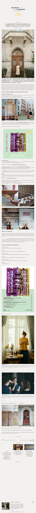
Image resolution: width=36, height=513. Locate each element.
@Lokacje (11, 81)
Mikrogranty (3, 238)
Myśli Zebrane (32, 366)
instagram (32, 501)
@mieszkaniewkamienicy (5, 429)
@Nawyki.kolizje (4, 401)
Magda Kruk (18, 403)
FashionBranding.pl (6, 367)
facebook (33, 502)
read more (11, 510)
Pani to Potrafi (32, 166)
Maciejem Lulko (20, 161)
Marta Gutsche (11, 183)
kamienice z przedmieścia (18, 27)
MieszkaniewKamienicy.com (15, 367)
